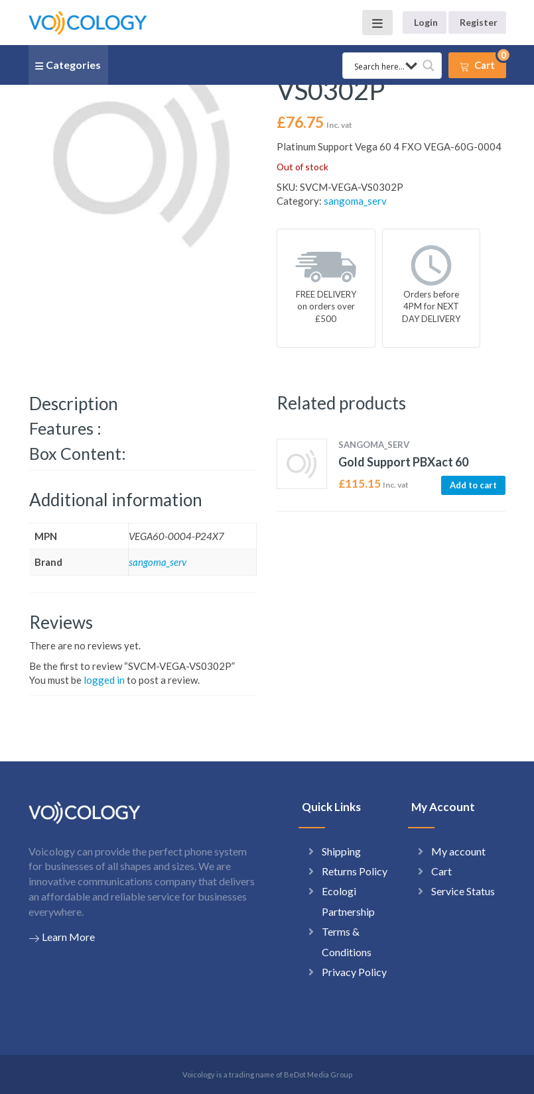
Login (426, 22)
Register (479, 22)
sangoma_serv (355, 201)
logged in (104, 680)
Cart (441, 871)
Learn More (62, 937)
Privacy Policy (354, 971)
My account (458, 851)
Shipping (341, 851)
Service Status (463, 891)
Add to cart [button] (473, 485)
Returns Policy (354, 871)
